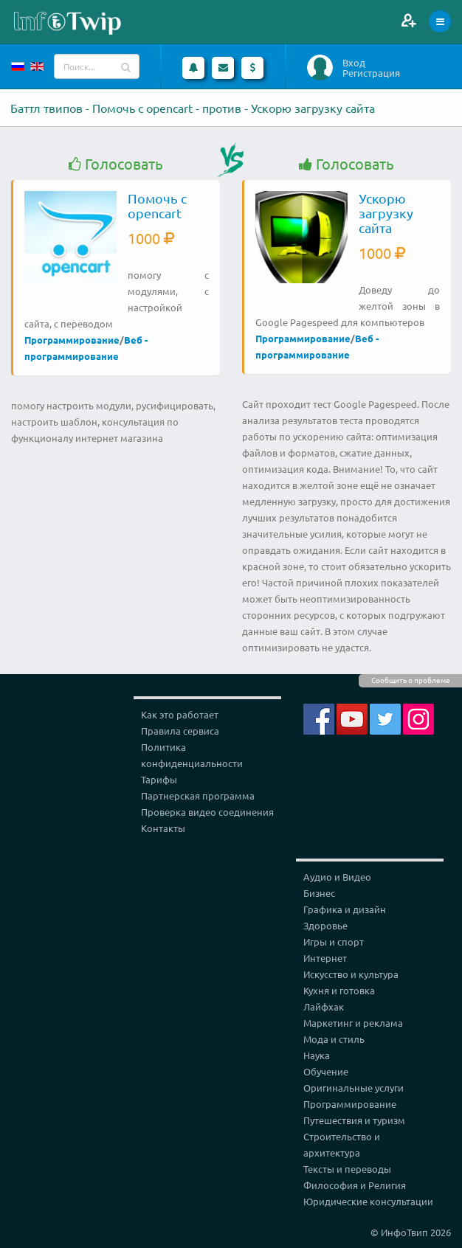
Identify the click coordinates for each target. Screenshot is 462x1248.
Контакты (163, 828)
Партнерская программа (198, 795)
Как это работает (179, 714)
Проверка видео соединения (207, 811)
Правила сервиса (180, 730)
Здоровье (325, 925)
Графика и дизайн (344, 909)
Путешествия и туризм (354, 1120)
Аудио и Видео (337, 876)
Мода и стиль (334, 1039)
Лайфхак (323, 1006)
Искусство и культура (351, 974)
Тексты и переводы (347, 1168)
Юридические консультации (368, 1201)
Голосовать (116, 164)
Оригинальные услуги (353, 1087)
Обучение (325, 1071)
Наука (316, 1055)
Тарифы (159, 779)
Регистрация (371, 73)
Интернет (325, 957)
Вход (353, 63)
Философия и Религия (354, 1185)
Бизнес (319, 893)
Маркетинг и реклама (353, 1022)
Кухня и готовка (339, 990)
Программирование (72, 339)
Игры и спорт (333, 941)
